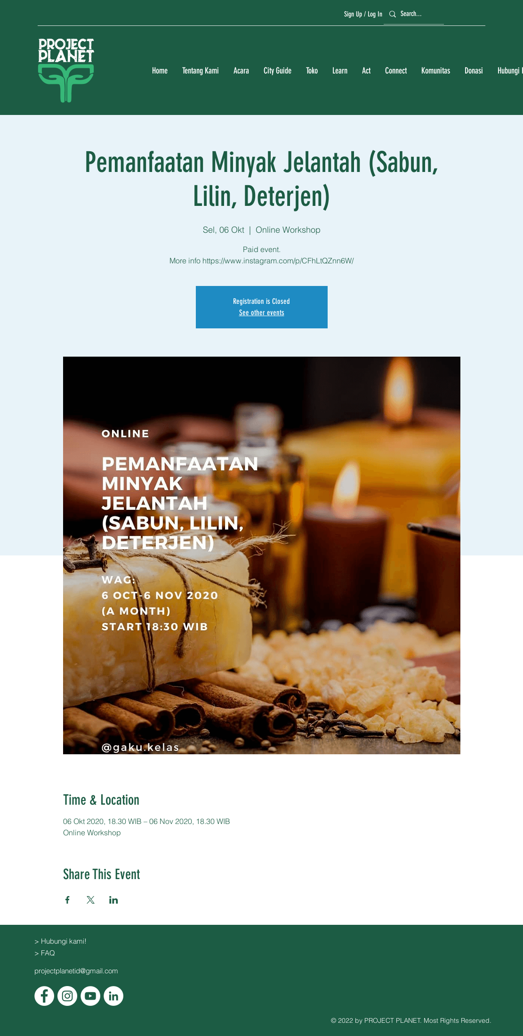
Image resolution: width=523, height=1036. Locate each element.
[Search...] (412, 14)
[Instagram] (67, 996)
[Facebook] (44, 996)
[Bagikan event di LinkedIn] (113, 900)
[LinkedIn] (113, 996)
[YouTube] (90, 996)
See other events (261, 312)
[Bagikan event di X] (90, 900)
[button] (200, 71)
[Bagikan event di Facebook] (67, 900)
